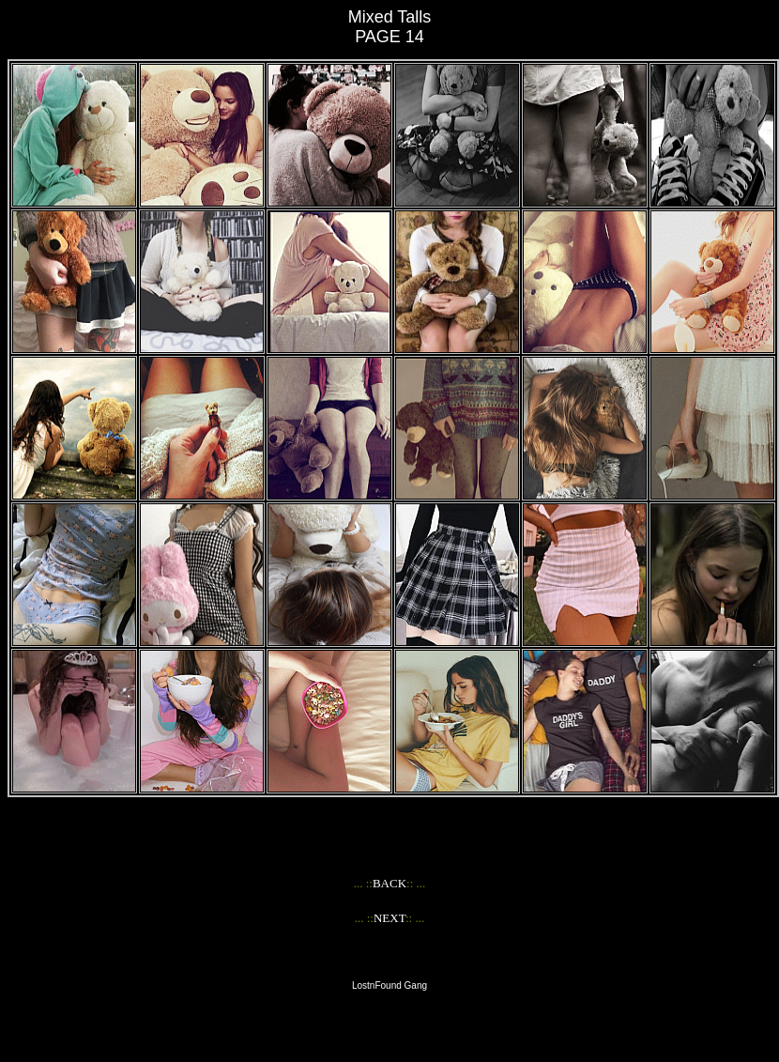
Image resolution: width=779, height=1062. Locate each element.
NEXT (389, 918)
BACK (389, 883)
